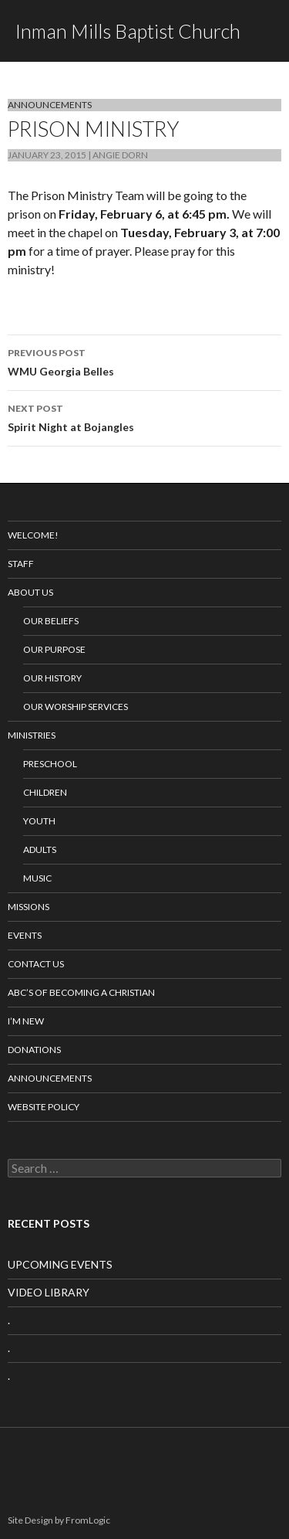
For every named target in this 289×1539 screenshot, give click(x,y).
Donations (34, 1049)
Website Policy (43, 1107)
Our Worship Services (75, 706)
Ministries (31, 735)
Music (37, 878)
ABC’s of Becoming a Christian (81, 992)
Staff (21, 563)
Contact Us (36, 964)
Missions (28, 906)
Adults (39, 849)
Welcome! (33, 535)
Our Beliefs (51, 621)
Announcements (50, 104)
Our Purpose (54, 649)
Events (25, 935)
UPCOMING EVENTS (60, 1264)
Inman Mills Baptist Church (127, 30)
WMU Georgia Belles (144, 361)
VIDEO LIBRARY (48, 1292)
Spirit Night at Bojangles (144, 416)
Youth (39, 821)
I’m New (26, 1021)
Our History (52, 678)
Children (45, 792)
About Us (30, 592)
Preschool (50, 764)
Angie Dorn (120, 155)
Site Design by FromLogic (59, 1520)
